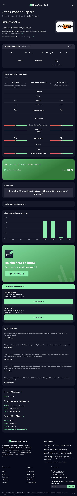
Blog (3, 474)
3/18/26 (6, 426)
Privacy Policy (31, 474)
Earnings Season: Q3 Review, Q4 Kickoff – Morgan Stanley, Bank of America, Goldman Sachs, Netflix (58, 453)
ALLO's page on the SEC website (15, 429)
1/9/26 (6, 409)
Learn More (38, 301)
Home (4, 16)
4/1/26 (6, 423)
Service (4, 482)
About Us (5, 480)
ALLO (13, 16)
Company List (31, 482)
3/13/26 (6, 406)
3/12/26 (6, 397)
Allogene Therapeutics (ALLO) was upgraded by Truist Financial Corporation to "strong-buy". (37, 345)
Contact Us (30, 480)
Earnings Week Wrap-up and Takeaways (55, 449)
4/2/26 (6, 421)
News (21, 16)
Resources (5, 477)
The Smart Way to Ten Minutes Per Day (55, 462)
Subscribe (71, 486)
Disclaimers (30, 471)
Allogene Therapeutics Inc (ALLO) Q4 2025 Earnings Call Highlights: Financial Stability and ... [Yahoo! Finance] (37, 379)
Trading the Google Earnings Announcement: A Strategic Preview (57, 446)
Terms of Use (31, 477)
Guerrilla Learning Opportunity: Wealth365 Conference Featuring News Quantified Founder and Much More (59, 457)
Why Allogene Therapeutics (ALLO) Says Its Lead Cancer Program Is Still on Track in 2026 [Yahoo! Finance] (35, 334)
